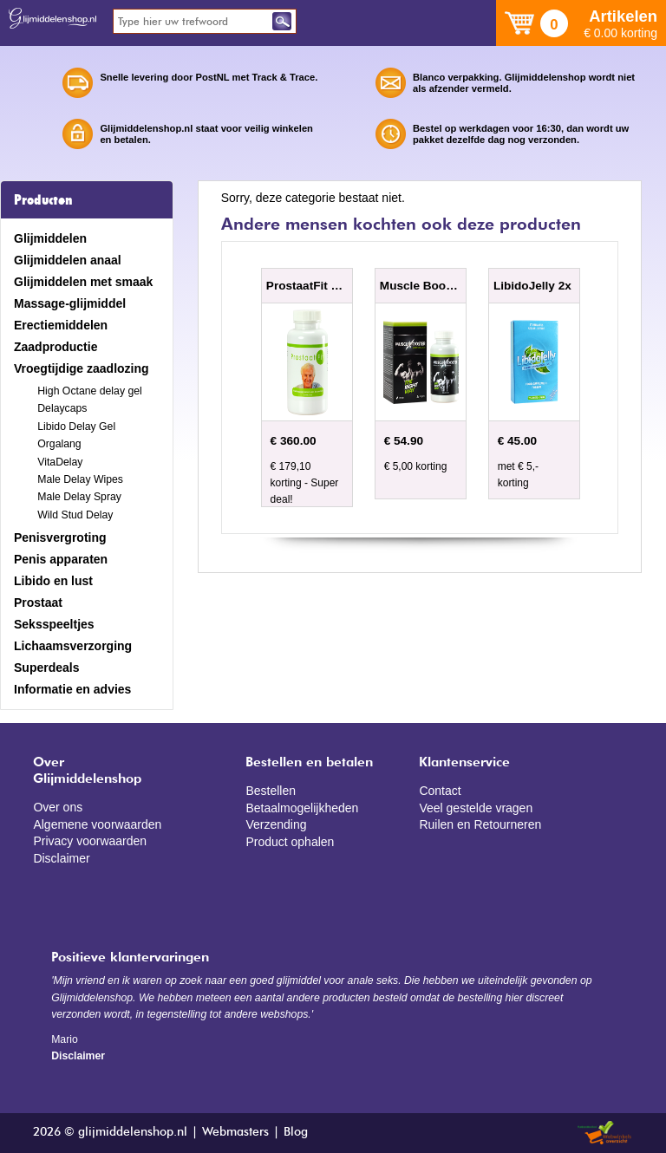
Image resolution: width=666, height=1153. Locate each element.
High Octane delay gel (89, 391)
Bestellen (270, 791)
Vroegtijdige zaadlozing (81, 368)
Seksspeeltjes (54, 624)
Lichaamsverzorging (73, 646)
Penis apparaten (61, 559)
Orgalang (59, 444)
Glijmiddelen (50, 238)
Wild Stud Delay (75, 515)
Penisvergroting (60, 537)
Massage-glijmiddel (70, 303)
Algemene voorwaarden (97, 824)
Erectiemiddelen (61, 325)
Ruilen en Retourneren (480, 824)
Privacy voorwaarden (90, 841)
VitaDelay (59, 462)
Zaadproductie (55, 347)
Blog (296, 1132)
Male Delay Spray (79, 497)
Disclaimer (61, 858)
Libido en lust (53, 581)
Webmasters (235, 1132)
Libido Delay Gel (76, 426)
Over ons (57, 807)
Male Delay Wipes (80, 479)
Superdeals (46, 667)
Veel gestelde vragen (475, 808)
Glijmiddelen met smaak (83, 282)
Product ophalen (289, 842)
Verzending (275, 824)
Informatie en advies (72, 689)
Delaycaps (62, 408)
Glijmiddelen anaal (67, 260)
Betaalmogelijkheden (301, 808)
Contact (439, 791)
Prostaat (38, 602)
